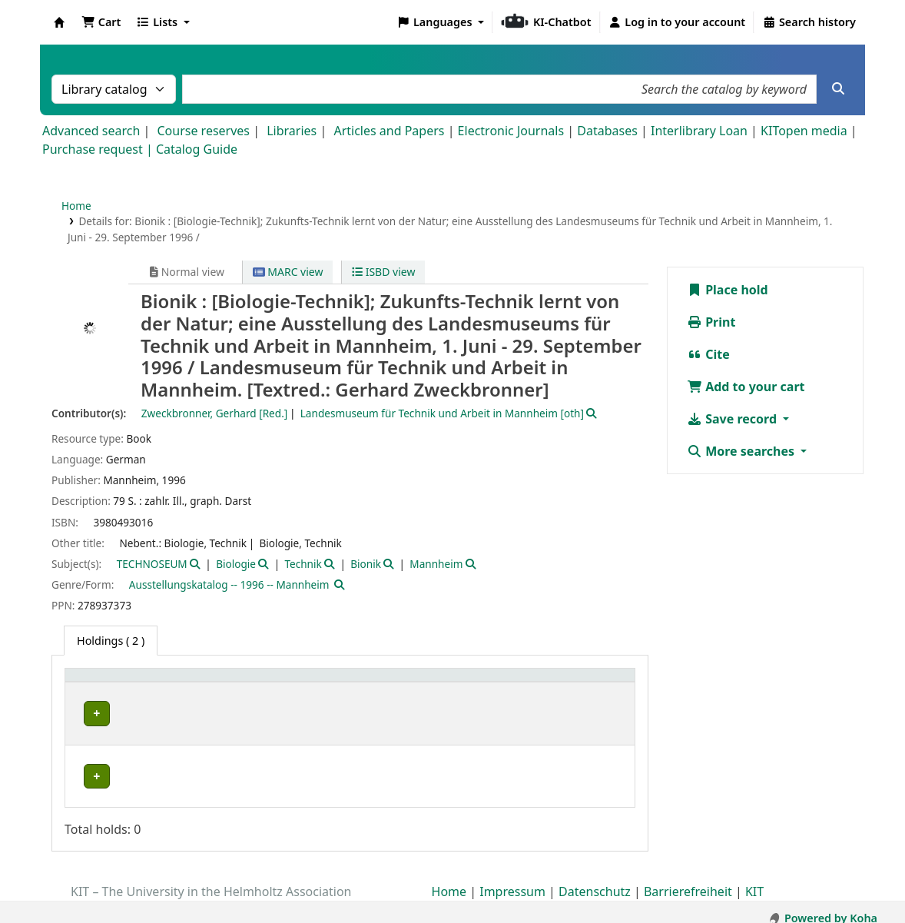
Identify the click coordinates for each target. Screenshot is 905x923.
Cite (708, 354)
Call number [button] (501, 683)
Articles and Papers (388, 130)
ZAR (81, 759)
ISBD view (383, 271)
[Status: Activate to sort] (600, 684)
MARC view (288, 271)
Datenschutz (595, 879)
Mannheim (435, 563)
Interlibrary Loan (699, 130)
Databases (607, 130)
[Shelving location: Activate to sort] (387, 684)
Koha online (59, 22)
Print (711, 322)
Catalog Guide (196, 149)
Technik (302, 563)
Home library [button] (107, 683)
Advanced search (91, 130)
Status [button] (589, 683)
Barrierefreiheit (688, 879)
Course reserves (203, 130)
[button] (101, 22)
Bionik (365, 563)
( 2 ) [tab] (110, 640)
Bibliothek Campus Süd (138, 713)
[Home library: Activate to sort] (144, 684)
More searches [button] (742, 451)
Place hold (727, 289)
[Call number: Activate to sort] (513, 684)
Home (76, 205)
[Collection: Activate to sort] (267, 684)
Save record (733, 418)
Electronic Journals (511, 130)
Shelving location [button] (367, 683)
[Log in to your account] (677, 22)
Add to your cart (746, 386)
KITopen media (804, 130)
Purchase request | (99, 149)
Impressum (512, 879)
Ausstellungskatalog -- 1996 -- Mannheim (229, 584)
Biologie (236, 563)
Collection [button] (256, 683)
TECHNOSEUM (152, 563)
